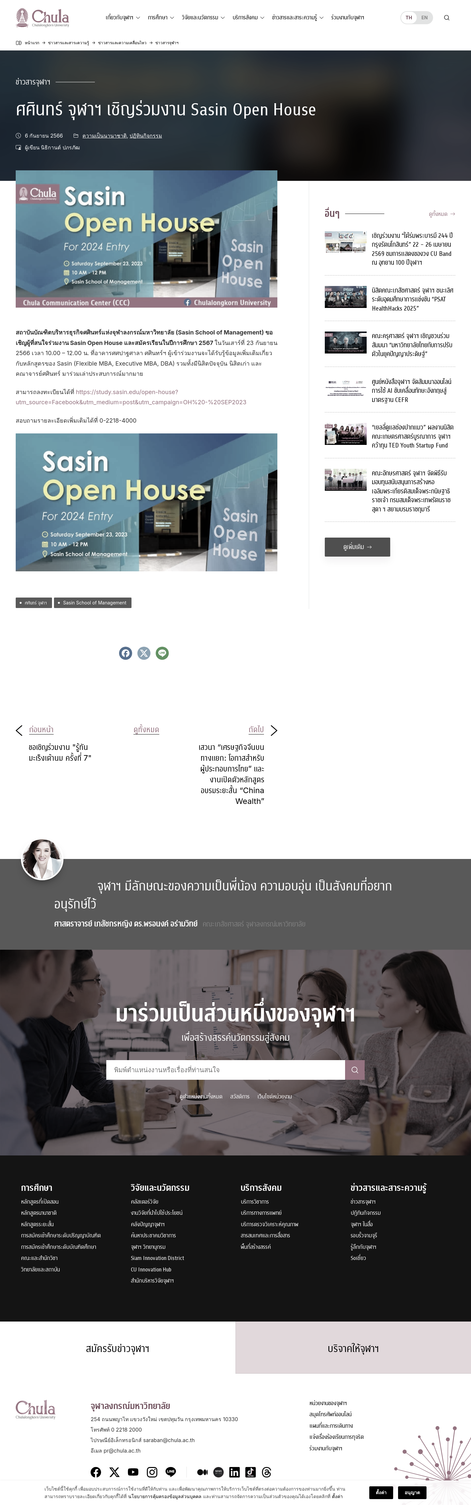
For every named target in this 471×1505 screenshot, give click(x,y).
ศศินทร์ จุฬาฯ (36, 602)
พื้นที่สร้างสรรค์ (256, 1247)
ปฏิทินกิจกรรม (146, 136)
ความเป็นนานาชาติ (104, 136)
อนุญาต (412, 1497)
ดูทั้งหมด (442, 214)
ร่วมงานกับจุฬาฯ (347, 17)
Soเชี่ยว (358, 1258)
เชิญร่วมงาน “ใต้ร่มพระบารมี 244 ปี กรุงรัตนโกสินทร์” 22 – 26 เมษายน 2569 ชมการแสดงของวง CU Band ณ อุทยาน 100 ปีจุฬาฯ (412, 249)
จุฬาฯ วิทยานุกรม (148, 1247)
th (409, 17)
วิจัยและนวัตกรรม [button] (200, 17)
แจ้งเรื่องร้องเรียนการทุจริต (336, 1437)
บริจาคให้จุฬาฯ (353, 1349)
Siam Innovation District (157, 1258)
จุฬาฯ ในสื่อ (362, 1225)
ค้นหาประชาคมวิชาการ (153, 1236)
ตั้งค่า (381, 1497)
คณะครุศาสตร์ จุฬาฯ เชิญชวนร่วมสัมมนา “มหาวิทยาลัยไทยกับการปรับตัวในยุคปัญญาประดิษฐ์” (412, 345)
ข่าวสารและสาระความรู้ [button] (294, 17)
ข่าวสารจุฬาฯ (33, 81)
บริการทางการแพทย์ (261, 1213)
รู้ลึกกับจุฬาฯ (363, 1247)
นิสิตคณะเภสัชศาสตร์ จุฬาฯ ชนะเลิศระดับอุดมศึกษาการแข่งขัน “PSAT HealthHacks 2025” (412, 299)
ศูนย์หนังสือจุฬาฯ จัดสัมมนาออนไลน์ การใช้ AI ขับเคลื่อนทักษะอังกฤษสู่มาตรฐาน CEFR (411, 391)
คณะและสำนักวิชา (39, 1258)
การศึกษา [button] (157, 17)
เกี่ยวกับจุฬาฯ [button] (119, 17)
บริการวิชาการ (255, 1202)
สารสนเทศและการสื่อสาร (265, 1236)
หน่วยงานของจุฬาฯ (328, 1403)
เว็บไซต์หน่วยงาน (274, 1097)
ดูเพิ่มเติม (357, 547)
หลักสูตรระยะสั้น (37, 1225)
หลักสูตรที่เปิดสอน (40, 1202)
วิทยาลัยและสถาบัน (40, 1270)
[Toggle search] (446, 17)
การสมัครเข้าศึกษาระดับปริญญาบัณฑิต (61, 1236)
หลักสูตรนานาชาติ (39, 1213)
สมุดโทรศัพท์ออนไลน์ (330, 1415)
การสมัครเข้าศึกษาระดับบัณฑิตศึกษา (58, 1247)
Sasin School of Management (94, 602)
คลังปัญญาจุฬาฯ (148, 1225)
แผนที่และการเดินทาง (331, 1426)
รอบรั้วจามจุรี (364, 1236)
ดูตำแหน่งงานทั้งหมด (201, 1097)
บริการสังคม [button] (245, 17)
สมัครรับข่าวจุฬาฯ (117, 1349)
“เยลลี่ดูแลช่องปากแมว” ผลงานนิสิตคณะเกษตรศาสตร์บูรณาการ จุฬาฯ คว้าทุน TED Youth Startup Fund (413, 436)
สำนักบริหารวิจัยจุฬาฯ (152, 1281)
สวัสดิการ (240, 1097)
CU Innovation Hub (151, 1270)
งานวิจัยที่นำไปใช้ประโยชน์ (157, 1213)
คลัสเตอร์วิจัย (144, 1202)
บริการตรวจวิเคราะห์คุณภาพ (269, 1225)
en (424, 17)
